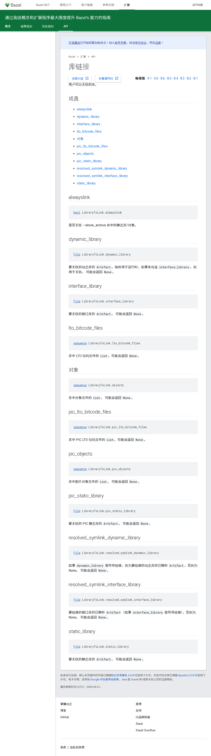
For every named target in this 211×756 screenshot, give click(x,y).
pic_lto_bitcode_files (92, 146)
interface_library (88, 124)
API (93, 56)
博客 (63, 710)
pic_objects (85, 154)
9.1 (149, 78)
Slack (139, 723)
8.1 (195, 78)
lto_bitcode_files (89, 131)
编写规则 (26, 26)
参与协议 (141, 42)
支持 (139, 710)
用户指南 (87, 5)
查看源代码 (108, 78)
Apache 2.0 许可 (188, 675)
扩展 (83, 56)
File (77, 254)
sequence (80, 343)
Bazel (72, 56)
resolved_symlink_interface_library (102, 176)
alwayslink (84, 109)
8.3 (182, 78)
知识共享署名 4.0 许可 (124, 675)
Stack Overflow (146, 730)
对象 (80, 139)
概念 (8, 26)
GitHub (197, 5)
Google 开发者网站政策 (104, 679)
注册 (158, 42)
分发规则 (48, 26)
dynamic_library (88, 117)
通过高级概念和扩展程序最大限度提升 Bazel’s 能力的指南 (58, 17)
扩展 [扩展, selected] (127, 5)
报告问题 (80, 78)
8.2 (189, 78)
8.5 (169, 78)
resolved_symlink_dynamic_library (102, 168)
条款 (63, 747)
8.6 (163, 78)
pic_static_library (89, 161)
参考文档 (108, 5)
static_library (86, 183)
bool (77, 212)
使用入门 (65, 5)
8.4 (176, 78)
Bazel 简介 (43, 5)
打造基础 (74, 42)
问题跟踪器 (143, 717)
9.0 (156, 78)
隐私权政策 (77, 747)
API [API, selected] (65, 26)
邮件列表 (120, 42)
